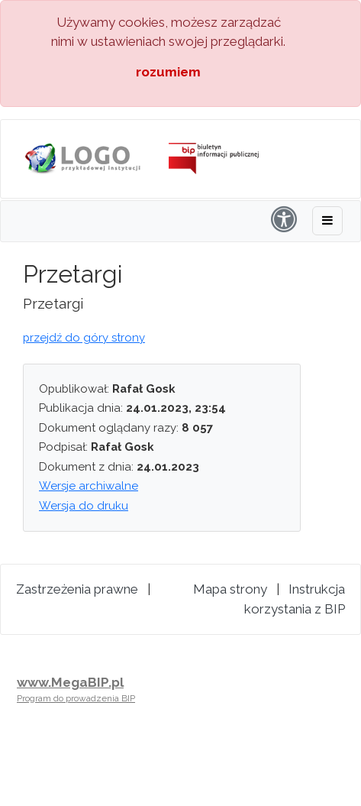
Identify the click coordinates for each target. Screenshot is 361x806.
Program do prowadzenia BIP (76, 698)
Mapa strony (230, 589)
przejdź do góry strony (84, 338)
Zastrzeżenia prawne (77, 589)
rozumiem (168, 71)
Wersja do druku (83, 506)
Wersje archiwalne (88, 486)
